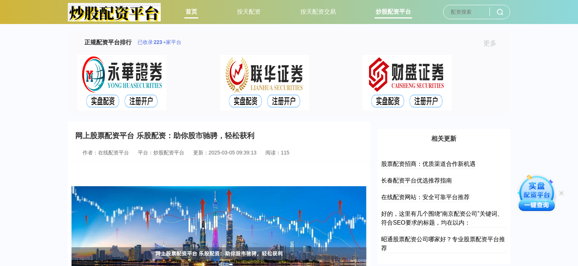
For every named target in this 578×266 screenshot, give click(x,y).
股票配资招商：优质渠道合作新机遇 (428, 164)
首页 (191, 11)
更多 (493, 43)
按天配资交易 (318, 11)
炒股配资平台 (393, 11)
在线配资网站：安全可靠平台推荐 (425, 197)
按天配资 (249, 11)
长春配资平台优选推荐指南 (416, 180)
